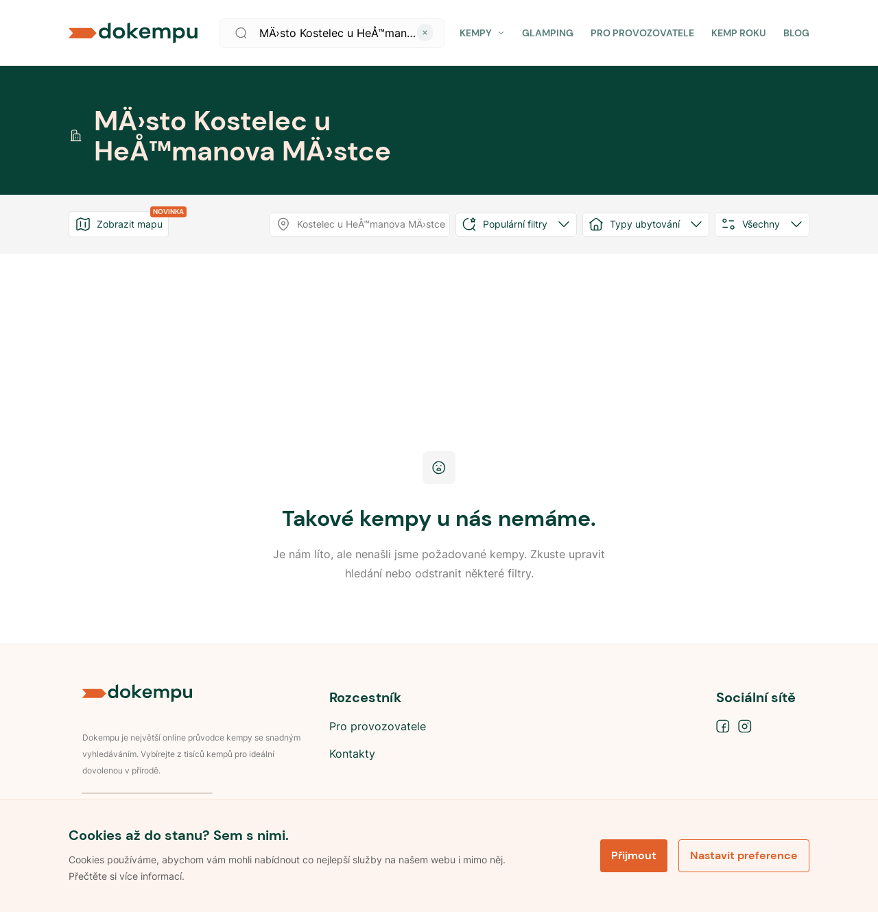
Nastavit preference (744, 855)
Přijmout (633, 855)
